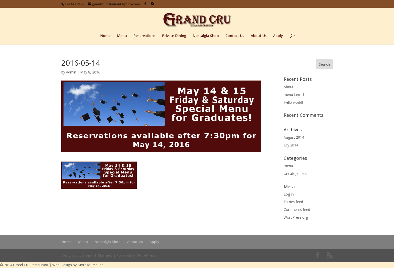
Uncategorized (295, 173)
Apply (278, 36)
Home (105, 36)
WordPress (146, 255)
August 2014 (294, 137)
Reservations (144, 36)
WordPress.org (296, 217)
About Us (259, 36)
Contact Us (234, 36)
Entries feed (293, 201)
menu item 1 (294, 94)
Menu (122, 36)
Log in (289, 194)
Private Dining (174, 36)
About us (291, 86)
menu (288, 165)
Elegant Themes (97, 255)
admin (71, 72)
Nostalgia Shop (206, 36)
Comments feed (297, 209)
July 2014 (291, 145)
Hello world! (293, 102)
